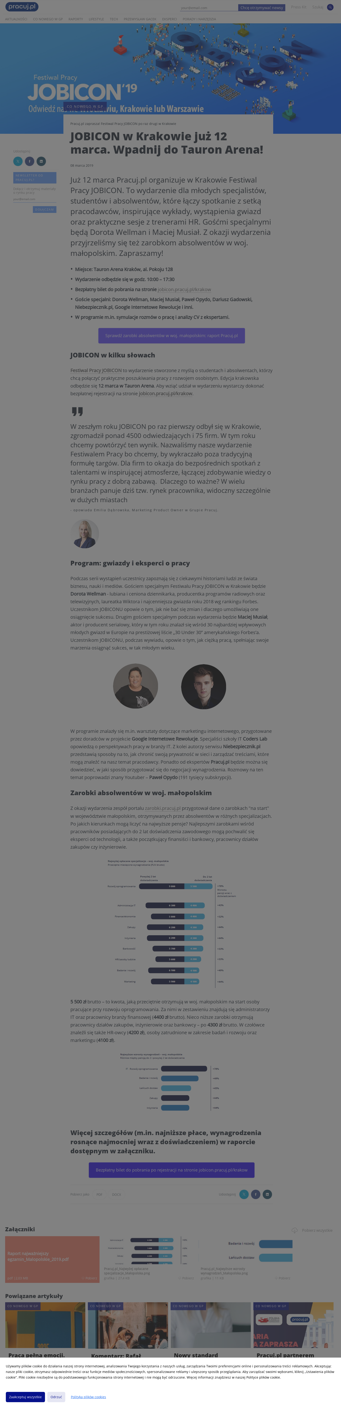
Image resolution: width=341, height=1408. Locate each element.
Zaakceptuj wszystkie (25, 1397)
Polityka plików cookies (88, 1397)
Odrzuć (56, 1397)
